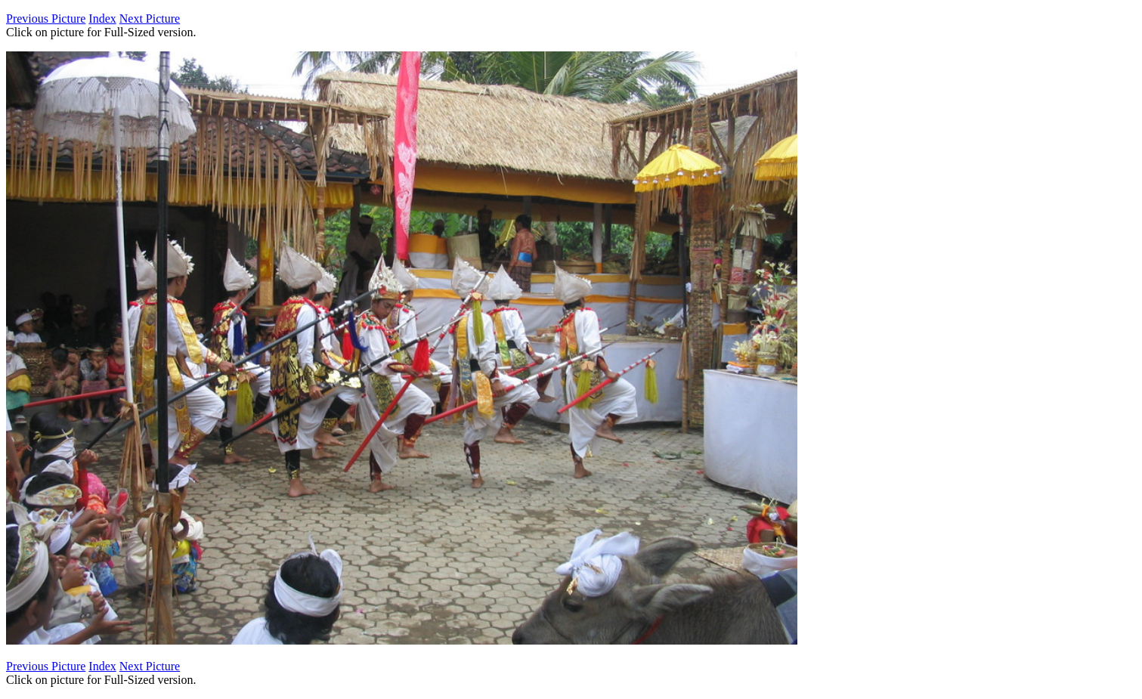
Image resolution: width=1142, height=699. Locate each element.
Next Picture (149, 18)
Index (102, 18)
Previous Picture (45, 18)
